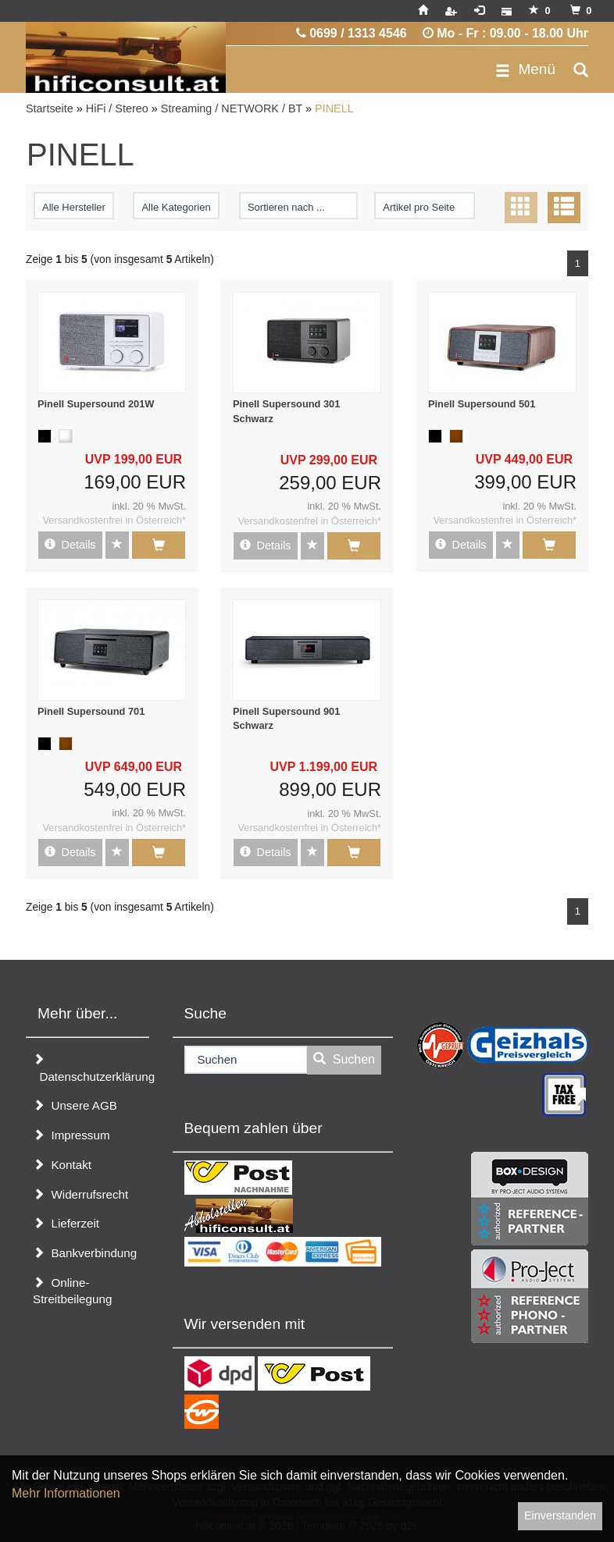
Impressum (71, 1135)
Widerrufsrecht (80, 1194)
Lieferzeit (66, 1223)
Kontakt (62, 1164)
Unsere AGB (75, 1105)
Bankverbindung (85, 1253)
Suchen (344, 1059)
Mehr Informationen (66, 1493)
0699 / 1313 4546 (351, 33)
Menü (525, 69)
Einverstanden (560, 1515)
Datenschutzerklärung (91, 1068)
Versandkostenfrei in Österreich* (114, 520)
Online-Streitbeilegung (72, 1291)
